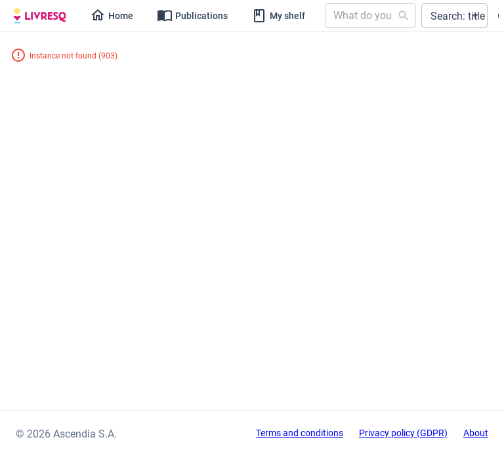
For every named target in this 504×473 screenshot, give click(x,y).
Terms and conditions (299, 433)
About (475, 433)
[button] (454, 15)
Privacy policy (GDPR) (403, 433)
